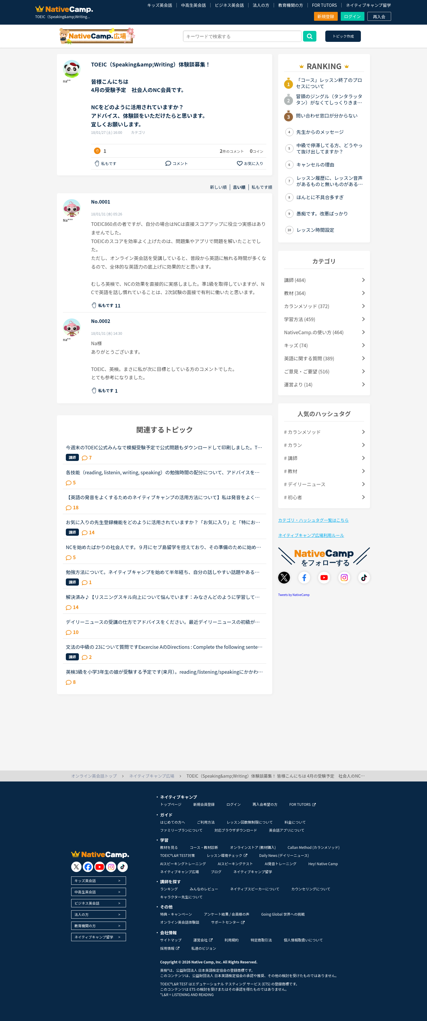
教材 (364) (295, 293)
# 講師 (290, 458)
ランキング (169, 888)
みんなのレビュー (204, 888)
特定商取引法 (261, 939)
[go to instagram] (111, 867)
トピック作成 (343, 36)
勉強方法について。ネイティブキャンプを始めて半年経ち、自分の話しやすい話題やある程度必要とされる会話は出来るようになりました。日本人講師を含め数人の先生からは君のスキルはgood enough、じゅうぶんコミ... (163, 571)
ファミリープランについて (181, 830)
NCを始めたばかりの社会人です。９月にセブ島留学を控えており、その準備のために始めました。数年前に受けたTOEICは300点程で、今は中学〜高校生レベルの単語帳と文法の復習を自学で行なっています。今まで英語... (164, 547)
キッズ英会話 (159, 5)
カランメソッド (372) (306, 306)
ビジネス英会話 (229, 5)
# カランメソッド (302, 431)
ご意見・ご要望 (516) (306, 371)
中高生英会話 (193, 5)
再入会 (379, 17)
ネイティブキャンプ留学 (368, 5)
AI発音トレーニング (281, 863)
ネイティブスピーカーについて (255, 888)
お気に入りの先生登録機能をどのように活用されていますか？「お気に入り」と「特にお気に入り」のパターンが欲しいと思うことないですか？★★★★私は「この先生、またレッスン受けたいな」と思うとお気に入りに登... (163, 522)
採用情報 (169, 948)
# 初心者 (293, 497)
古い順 (239, 187)
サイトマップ (170, 939)
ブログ (216, 871)
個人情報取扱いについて (303, 939)
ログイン (352, 16)
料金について (295, 822)
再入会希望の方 (265, 804)
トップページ (170, 804)
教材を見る (169, 847)
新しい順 (218, 187)
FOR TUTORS (324, 5)
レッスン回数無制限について (250, 822)
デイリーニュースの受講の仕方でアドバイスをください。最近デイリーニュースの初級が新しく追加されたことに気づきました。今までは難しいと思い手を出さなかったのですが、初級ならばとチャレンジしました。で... (163, 621)
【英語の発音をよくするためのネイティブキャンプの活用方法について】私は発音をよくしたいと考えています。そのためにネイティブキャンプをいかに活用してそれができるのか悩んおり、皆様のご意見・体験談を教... (163, 497)
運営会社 (203, 939)
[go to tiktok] (122, 867)
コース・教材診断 (204, 847)
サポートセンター (228, 922)
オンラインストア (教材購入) (253, 847)
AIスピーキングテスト (235, 863)
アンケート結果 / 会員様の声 (226, 914)
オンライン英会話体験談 (179, 922)
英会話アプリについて (287, 830)
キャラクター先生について (181, 896)
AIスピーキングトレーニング (183, 863)
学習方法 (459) (299, 319)
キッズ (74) (296, 345)
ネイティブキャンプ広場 (179, 871)
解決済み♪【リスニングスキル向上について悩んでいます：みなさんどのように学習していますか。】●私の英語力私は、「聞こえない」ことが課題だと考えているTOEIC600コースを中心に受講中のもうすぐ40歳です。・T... (164, 596)
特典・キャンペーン (176, 914)
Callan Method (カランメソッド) (314, 847)
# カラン (293, 444)
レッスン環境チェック (227, 855)
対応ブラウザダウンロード (235, 830)
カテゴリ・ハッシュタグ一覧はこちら (313, 520)
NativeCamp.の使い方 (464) (314, 332)
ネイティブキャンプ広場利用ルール (311, 535)
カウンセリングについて (310, 888)
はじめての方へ (172, 822)
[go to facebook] (88, 867)
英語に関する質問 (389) (309, 358)
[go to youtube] (99, 867)
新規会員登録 (204, 804)
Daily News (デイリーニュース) (284, 855)
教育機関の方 (290, 5)
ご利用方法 (206, 822)
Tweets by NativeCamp (294, 594)
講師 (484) (295, 279)
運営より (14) (298, 384)
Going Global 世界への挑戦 (283, 914)
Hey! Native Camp (323, 863)
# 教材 (290, 471)
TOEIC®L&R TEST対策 (177, 855)
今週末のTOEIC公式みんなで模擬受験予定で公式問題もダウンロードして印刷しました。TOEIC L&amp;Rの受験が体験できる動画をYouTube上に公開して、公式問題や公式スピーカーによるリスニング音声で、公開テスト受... (163, 447)
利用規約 (231, 939)
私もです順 (262, 187)
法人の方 (261, 5)
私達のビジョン (203, 948)
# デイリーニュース (305, 484)
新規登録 (326, 16)
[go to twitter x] (76, 867)
